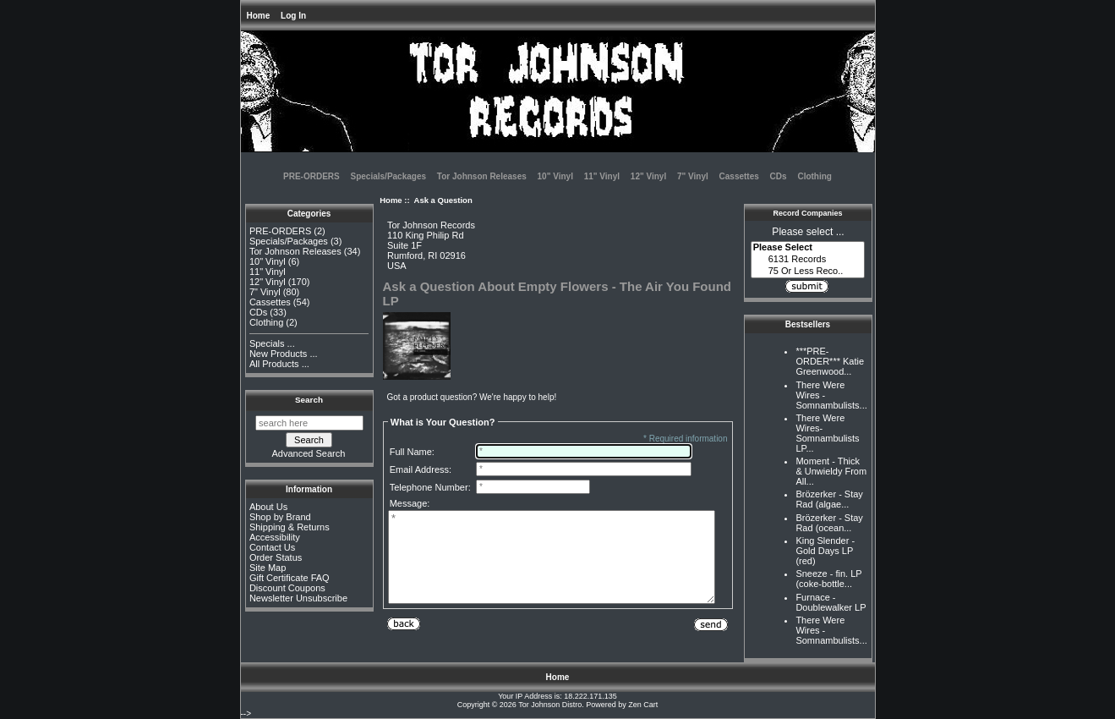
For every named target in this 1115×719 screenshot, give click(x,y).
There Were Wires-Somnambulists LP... (827, 433)
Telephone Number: (430, 487)
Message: (410, 503)
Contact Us (272, 547)
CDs (778, 176)
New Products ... (283, 354)
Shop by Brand (280, 517)
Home (259, 15)
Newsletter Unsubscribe (298, 598)
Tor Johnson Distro (550, 704)
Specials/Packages (389, 176)
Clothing (814, 176)
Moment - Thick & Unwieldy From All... (830, 471)
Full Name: (412, 452)
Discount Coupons (287, 588)
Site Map (267, 568)
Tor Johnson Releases (482, 176)
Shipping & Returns (289, 527)
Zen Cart (643, 704)
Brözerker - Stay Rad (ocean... (828, 523)
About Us (268, 507)
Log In (293, 15)
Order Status (275, 557)
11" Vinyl (602, 176)
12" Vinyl (648, 176)
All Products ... (279, 364)
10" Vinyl (555, 176)
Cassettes (739, 176)
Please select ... (808, 232)
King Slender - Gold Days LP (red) (825, 550)
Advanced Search (309, 453)
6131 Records (808, 260)
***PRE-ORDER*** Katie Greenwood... (829, 361)
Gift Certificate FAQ (289, 578)
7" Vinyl (692, 176)
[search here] (309, 423)
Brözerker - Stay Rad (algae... (828, 499)
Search (309, 399)
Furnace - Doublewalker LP (830, 602)
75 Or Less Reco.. (808, 271)
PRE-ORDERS (311, 176)
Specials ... (272, 343)
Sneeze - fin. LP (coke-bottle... (828, 578)
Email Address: (420, 469)
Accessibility (274, 537)
